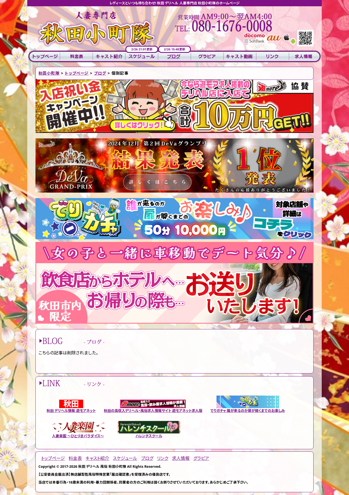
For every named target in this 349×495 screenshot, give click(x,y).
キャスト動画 (240, 56)
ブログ (174, 56)
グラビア (207, 56)
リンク (272, 56)
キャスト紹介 (109, 56)
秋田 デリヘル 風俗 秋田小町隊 (102, 466)
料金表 (76, 56)
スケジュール (141, 56)
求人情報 (305, 56)
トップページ (43, 56)
